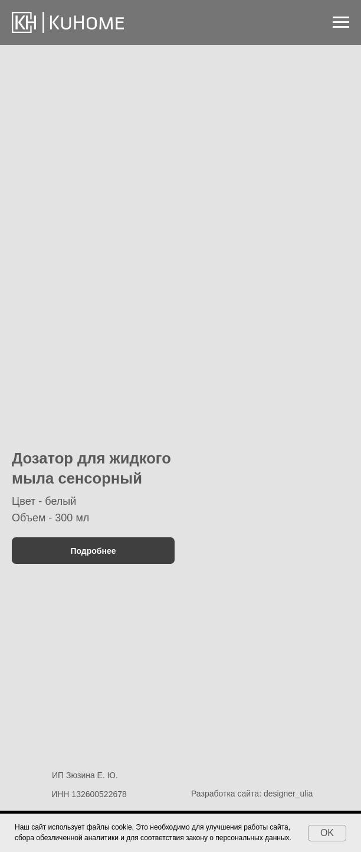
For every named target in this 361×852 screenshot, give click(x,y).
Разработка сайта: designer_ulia (252, 793)
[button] (93, 391)
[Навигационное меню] (341, 22)
